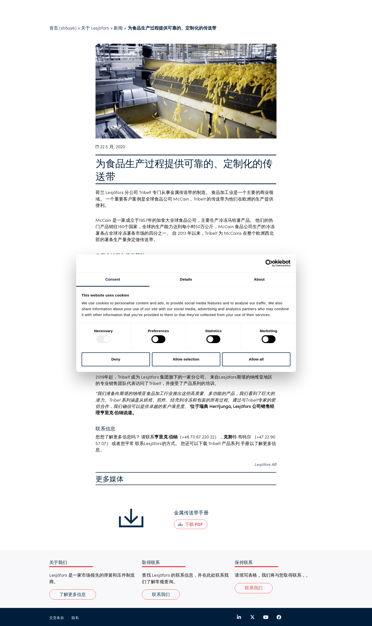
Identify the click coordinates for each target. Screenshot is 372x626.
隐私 (75, 617)
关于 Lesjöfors (95, 28)
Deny (115, 359)
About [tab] (259, 279)
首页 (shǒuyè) (62, 28)
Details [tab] (186, 279)
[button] (190, 524)
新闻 (118, 28)
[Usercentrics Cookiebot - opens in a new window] (269, 263)
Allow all (256, 359)
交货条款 (56, 617)
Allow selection (186, 359)
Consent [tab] (112, 279)
